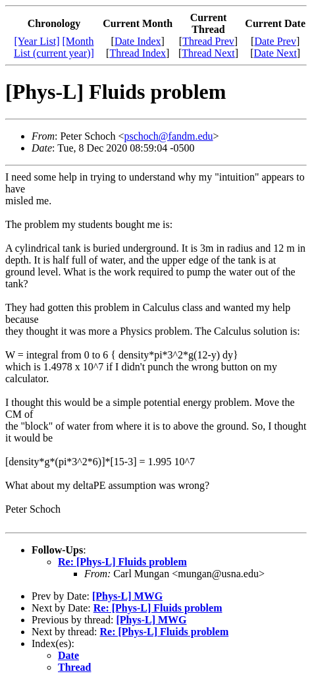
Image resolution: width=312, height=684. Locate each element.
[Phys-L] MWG (127, 596)
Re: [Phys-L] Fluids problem (122, 561)
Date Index (138, 41)
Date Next (275, 53)
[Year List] (36, 41)
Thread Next (208, 53)
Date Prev (275, 41)
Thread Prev (208, 41)
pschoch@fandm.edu (168, 136)
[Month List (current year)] (54, 47)
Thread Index (137, 53)
